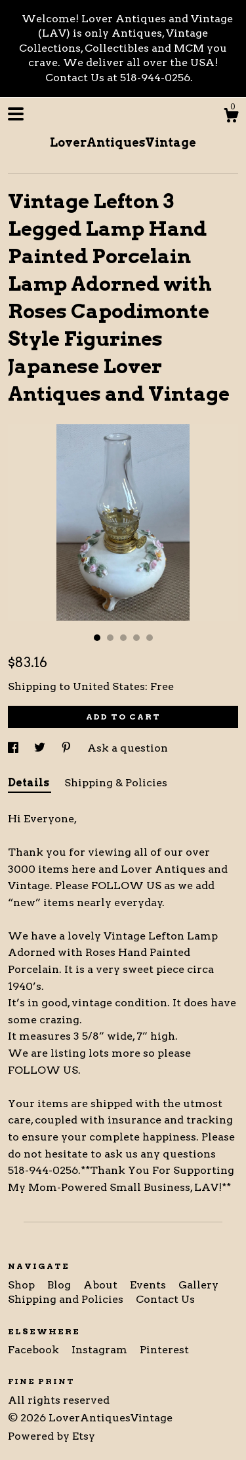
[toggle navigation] (16, 113)
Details (29, 782)
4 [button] (136, 637)
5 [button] (149, 637)
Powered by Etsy (51, 1436)
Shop (22, 1285)
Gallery (198, 1285)
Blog (60, 1285)
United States (109, 686)
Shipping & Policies (115, 782)
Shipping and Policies (67, 1299)
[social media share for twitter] (41, 748)
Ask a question (127, 748)
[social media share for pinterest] (67, 748)
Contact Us (165, 1299)
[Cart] (231, 117)
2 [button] (110, 637)
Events (149, 1285)
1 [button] (97, 637)
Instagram (101, 1349)
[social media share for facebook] (14, 748)
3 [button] (123, 637)
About (101, 1285)
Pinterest (164, 1349)
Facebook (35, 1349)
